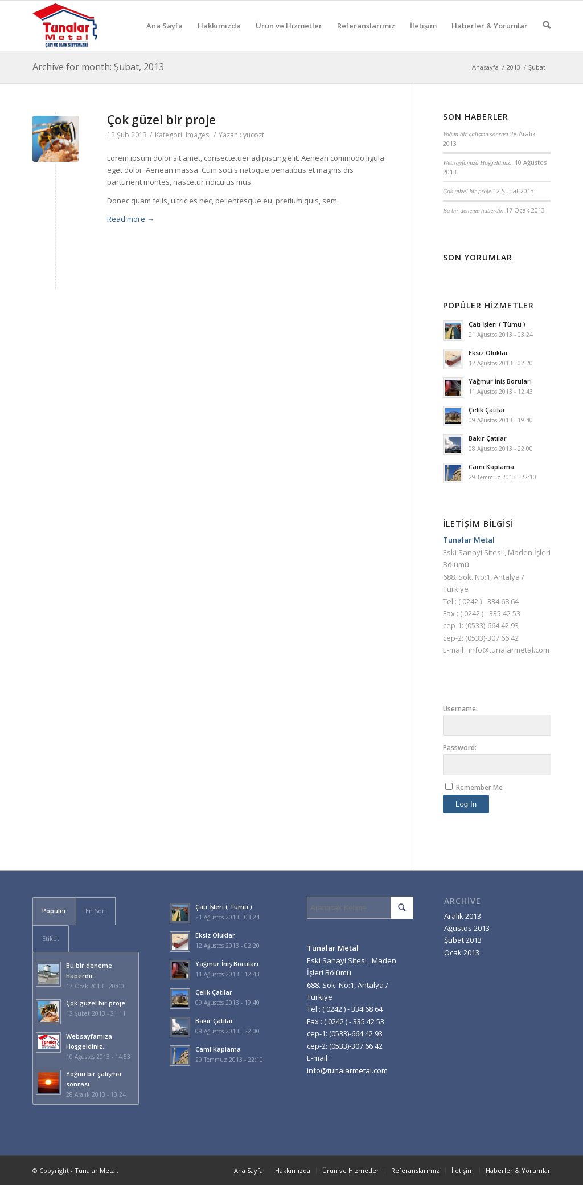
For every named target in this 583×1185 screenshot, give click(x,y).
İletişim (423, 36)
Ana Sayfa (164, 36)
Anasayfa (485, 67)
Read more (130, 219)
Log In (466, 804)
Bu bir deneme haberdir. (473, 210)
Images (197, 135)
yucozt (253, 135)
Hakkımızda (219, 36)
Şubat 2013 (463, 940)
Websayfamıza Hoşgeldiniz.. (478, 162)
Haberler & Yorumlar (489, 36)
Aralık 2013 (462, 916)
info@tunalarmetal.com (509, 650)
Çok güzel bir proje (161, 120)
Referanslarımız (366, 36)
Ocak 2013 (461, 952)
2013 (513, 67)
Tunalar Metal (96, 1170)
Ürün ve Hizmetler (289, 36)
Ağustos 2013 (467, 928)
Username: (460, 709)
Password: (460, 747)
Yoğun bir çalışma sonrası (475, 134)
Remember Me (479, 787)
